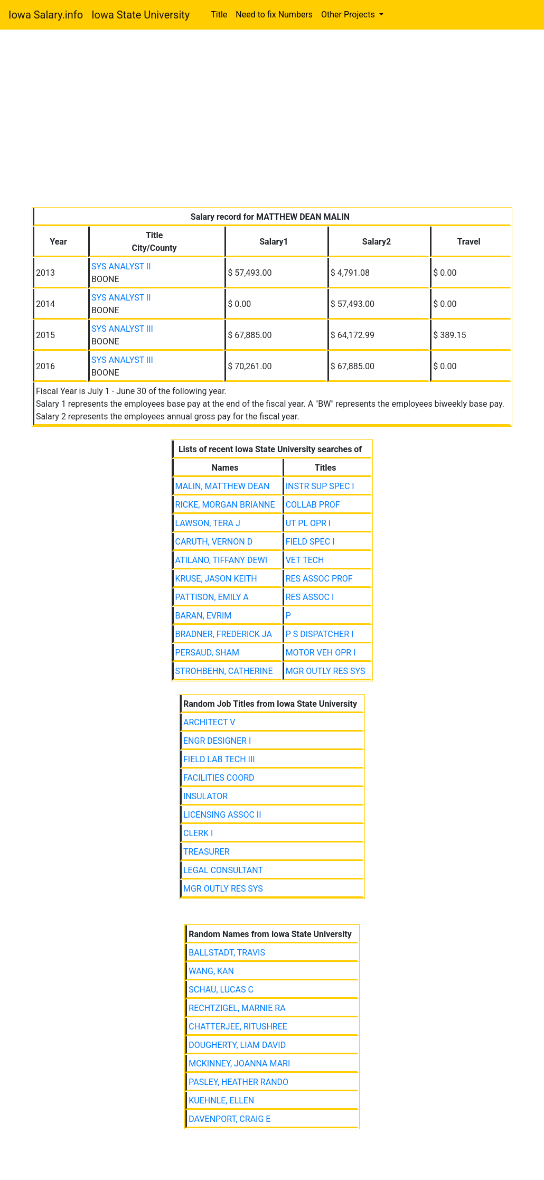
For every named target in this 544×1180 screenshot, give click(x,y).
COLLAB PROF (313, 505)
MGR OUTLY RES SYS (325, 671)
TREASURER (206, 852)
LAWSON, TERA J (207, 523)
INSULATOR (205, 796)
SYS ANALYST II (121, 266)
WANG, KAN (211, 971)
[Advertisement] (272, 120)
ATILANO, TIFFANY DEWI (221, 560)
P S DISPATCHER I (320, 634)
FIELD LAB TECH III (219, 759)
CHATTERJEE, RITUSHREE (238, 1027)
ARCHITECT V (209, 722)
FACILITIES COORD (219, 778)
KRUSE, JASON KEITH (216, 579)
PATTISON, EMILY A (212, 597)
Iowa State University (140, 14)
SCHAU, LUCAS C (221, 990)
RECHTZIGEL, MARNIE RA (237, 1008)
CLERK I (198, 833)
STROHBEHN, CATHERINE (224, 671)
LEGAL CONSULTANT (223, 870)
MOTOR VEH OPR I (321, 653)
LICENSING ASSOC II (222, 815)
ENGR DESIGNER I (217, 741)
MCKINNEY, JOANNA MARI (239, 1064)
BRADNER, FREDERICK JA (223, 634)
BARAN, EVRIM (203, 616)
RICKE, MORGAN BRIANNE (225, 505)
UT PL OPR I (308, 523)
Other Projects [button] (349, 15)
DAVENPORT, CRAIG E (229, 1119)
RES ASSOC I (310, 597)
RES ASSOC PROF (319, 579)
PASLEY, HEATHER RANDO (238, 1082)
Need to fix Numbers (274, 15)
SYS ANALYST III (122, 329)
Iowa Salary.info (45, 14)
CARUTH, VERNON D (214, 542)
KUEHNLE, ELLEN (221, 1100)
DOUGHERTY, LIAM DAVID (237, 1045)
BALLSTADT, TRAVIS (227, 953)
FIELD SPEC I (310, 542)
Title (219, 15)
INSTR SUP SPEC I (320, 486)
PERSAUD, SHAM (207, 653)
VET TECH (305, 560)
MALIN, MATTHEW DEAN (222, 486)
